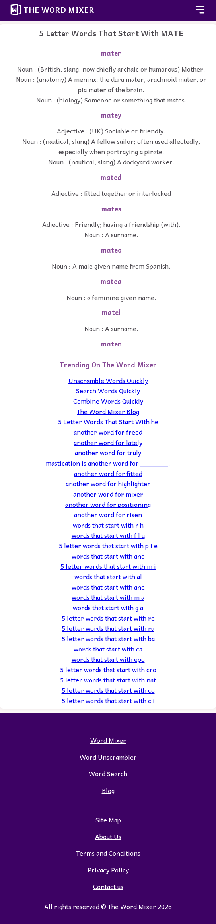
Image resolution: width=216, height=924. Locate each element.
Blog (108, 790)
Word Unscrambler (108, 757)
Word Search (108, 773)
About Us (108, 836)
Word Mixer (108, 740)
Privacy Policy (108, 869)
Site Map (108, 819)
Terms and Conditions (108, 853)
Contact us (108, 886)
